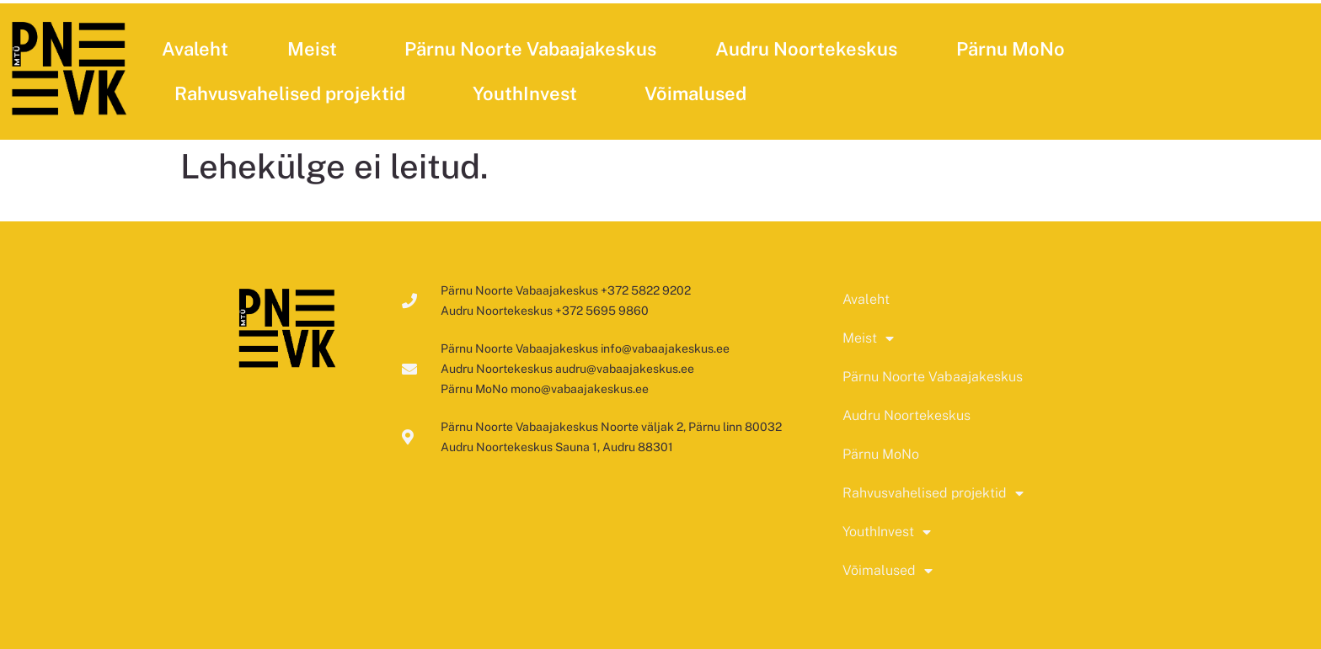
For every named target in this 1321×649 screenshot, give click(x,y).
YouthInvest (529, 93)
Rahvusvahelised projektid (294, 93)
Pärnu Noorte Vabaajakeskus (530, 49)
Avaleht (195, 49)
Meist (316, 49)
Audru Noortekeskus (806, 49)
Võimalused (699, 93)
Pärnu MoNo (1010, 49)
